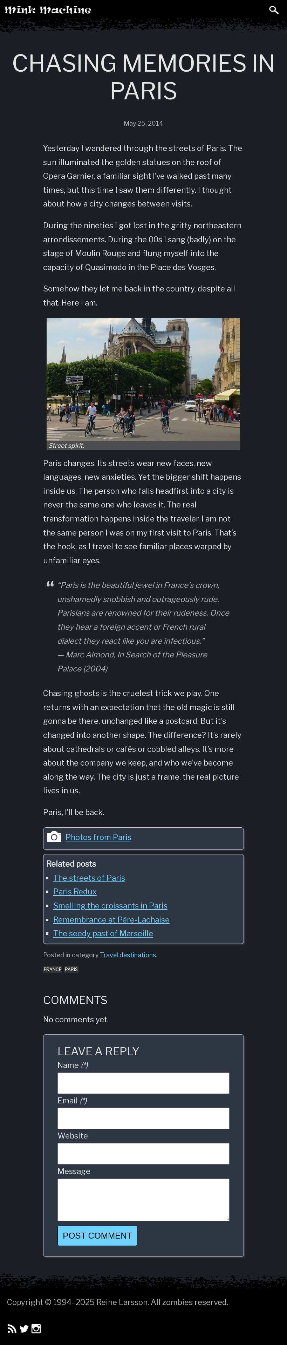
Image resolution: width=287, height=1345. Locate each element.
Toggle (258, 10)
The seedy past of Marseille (103, 933)
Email (72, 1100)
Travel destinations (128, 955)
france (52, 969)
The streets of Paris (89, 878)
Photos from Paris (98, 837)
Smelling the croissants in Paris (110, 905)
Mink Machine (75, 12)
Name (72, 1065)
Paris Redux (75, 891)
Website (72, 1135)
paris (71, 969)
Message (73, 1171)
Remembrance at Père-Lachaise (111, 919)
